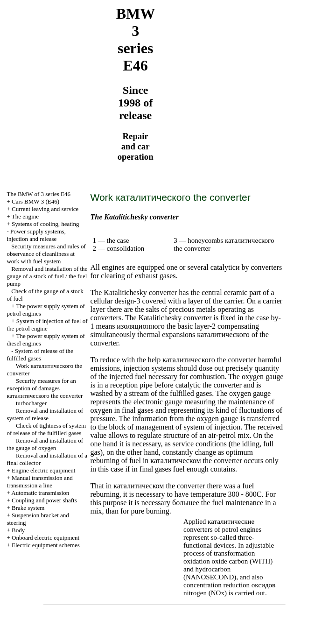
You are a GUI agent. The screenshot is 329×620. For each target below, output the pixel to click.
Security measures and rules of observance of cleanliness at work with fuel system (46, 254)
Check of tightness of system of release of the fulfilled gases (46, 429)
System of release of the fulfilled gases (40, 354)
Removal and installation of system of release (45, 414)
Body (18, 530)
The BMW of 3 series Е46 (38, 193)
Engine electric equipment (43, 470)
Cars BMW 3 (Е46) (35, 201)
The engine (25, 216)
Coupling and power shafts (44, 500)
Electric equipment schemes (46, 545)
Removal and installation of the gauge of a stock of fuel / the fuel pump (47, 276)
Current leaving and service (45, 208)
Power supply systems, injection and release (36, 235)
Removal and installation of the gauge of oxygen (45, 444)
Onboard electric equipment (45, 537)
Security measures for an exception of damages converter (45, 388)
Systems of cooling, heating (45, 223)
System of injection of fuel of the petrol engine (47, 324)
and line (39, 481)
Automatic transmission (40, 492)
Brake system (28, 507)
